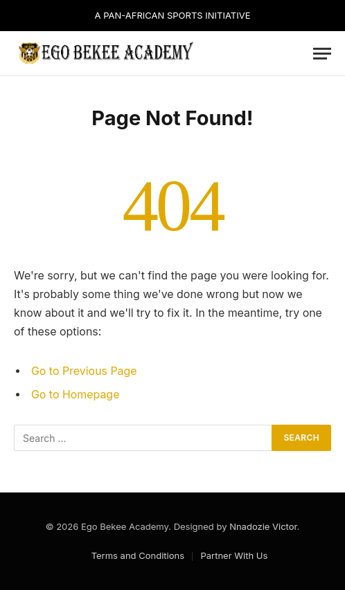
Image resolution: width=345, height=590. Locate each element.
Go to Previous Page (84, 371)
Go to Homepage (75, 394)
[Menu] (322, 53)
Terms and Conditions (137, 555)
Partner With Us (233, 555)
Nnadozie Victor (263, 526)
